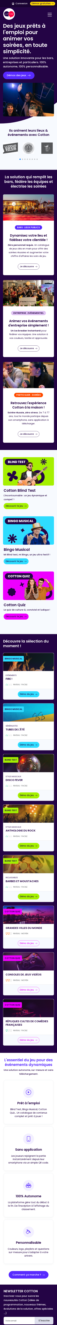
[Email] (19, 1320)
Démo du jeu (28, 694)
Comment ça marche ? (28, 1274)
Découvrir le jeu (16, 505)
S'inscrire (44, 1320)
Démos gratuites (43, 3)
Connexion (20, 3)
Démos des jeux (19, 75)
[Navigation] (49, 14)
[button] (20, 159)
